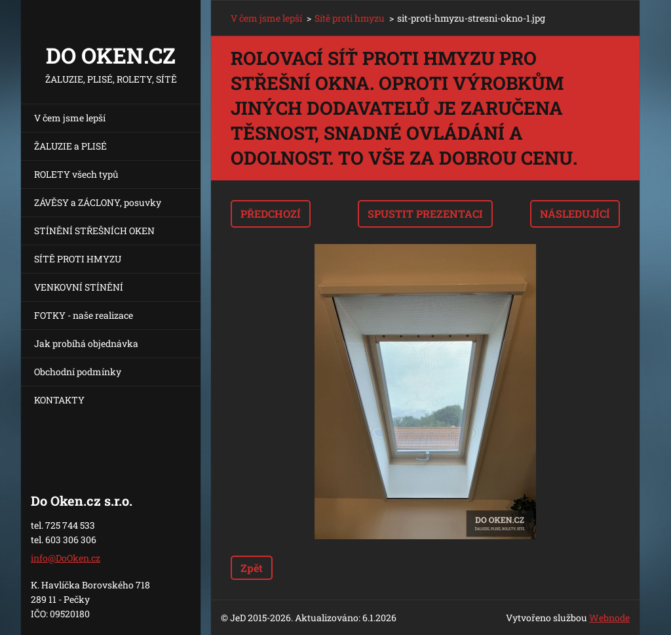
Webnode (609, 617)
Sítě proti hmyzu (350, 18)
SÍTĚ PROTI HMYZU (77, 259)
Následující (575, 213)
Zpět (251, 568)
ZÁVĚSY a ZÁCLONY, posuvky (97, 202)
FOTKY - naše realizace (83, 315)
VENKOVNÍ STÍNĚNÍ (78, 287)
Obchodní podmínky (77, 371)
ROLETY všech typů (76, 174)
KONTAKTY (59, 400)
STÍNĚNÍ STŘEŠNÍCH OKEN (94, 230)
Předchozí (270, 213)
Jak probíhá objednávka (86, 343)
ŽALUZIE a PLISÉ (70, 146)
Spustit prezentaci (425, 213)
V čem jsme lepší (69, 118)
